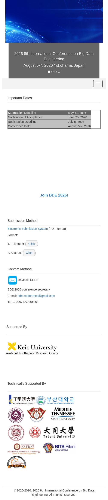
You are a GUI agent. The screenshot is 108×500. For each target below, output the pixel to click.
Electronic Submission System (27, 228)
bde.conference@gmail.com (36, 296)
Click (31, 244)
